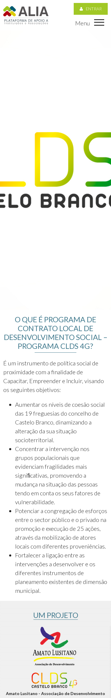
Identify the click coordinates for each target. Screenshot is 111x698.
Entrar (91, 8)
